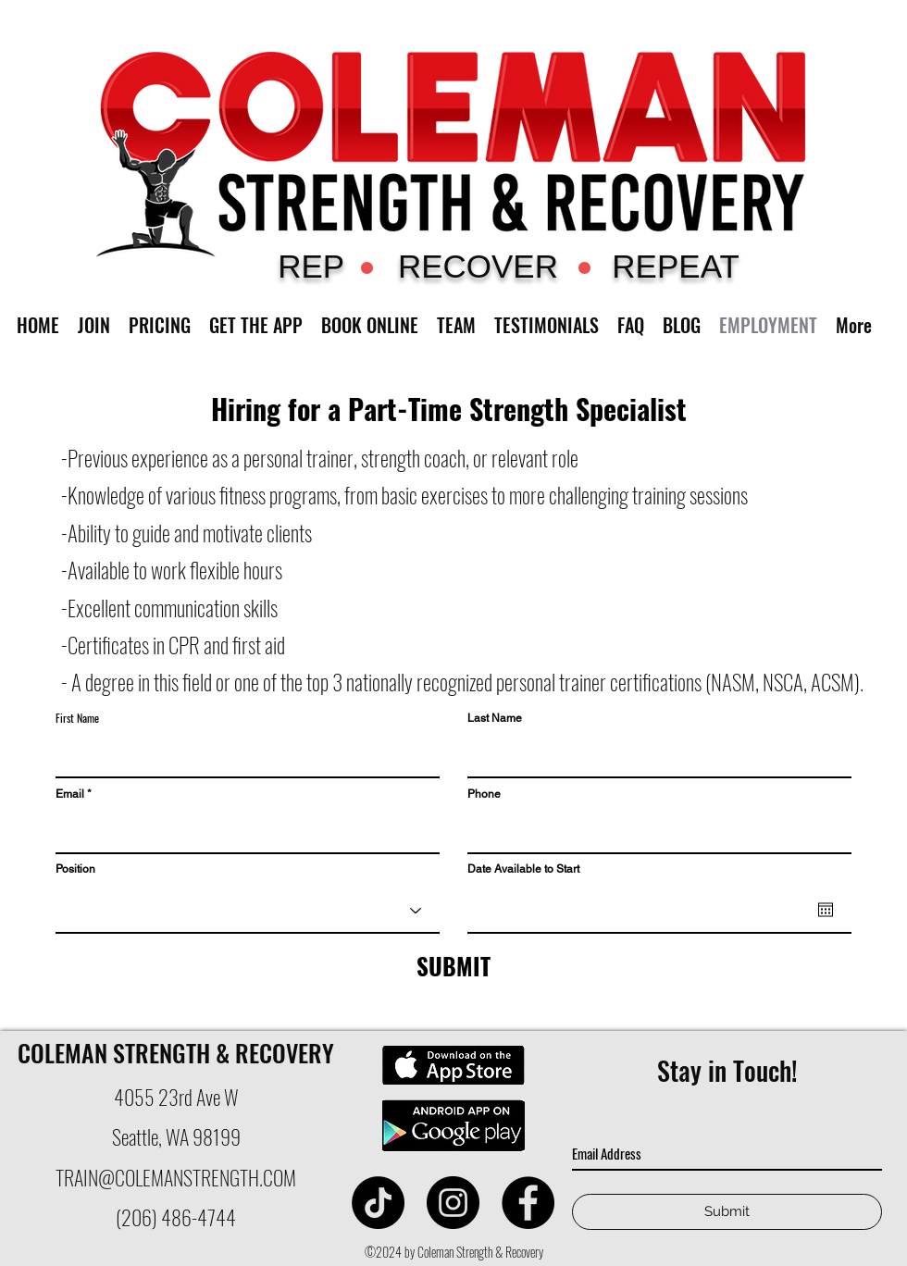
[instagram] (453, 1202)
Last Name (494, 718)
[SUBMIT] (453, 966)
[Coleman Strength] (378, 1202)
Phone (484, 794)
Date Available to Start (523, 869)
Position (75, 869)
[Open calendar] (825, 909)
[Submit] (727, 1212)
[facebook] (528, 1202)
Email (70, 794)
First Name (77, 718)
